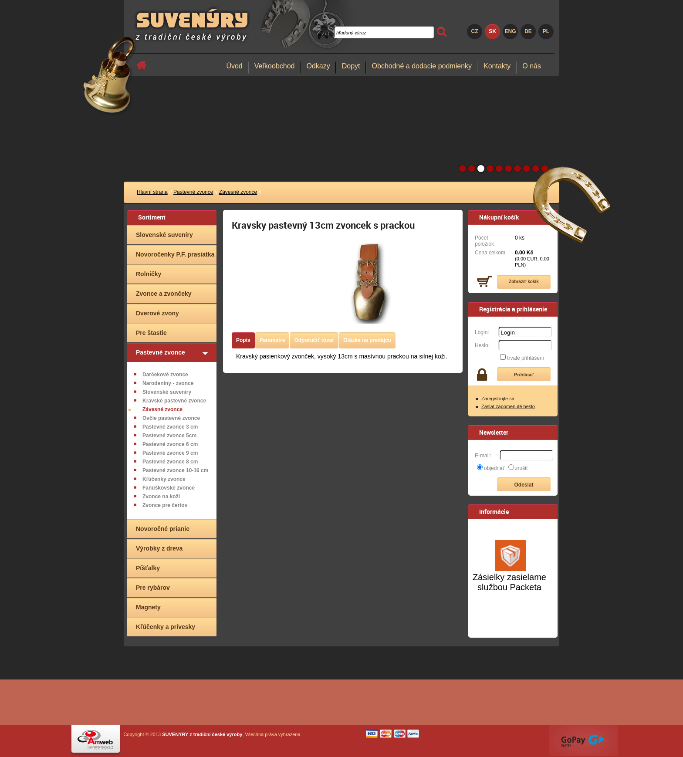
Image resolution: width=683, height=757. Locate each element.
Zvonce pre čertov (164, 505)
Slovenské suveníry (164, 234)
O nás (531, 66)
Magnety (148, 607)
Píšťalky (148, 567)
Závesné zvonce (238, 192)
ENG (510, 31)
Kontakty (497, 66)
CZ (474, 31)
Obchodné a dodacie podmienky (422, 66)
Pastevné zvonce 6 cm (170, 444)
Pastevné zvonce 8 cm (170, 461)
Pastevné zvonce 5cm (169, 435)
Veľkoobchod (274, 66)
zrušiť (521, 468)
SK (492, 31)
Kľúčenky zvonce (164, 479)
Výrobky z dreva (159, 548)
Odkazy (318, 66)
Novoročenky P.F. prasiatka (175, 254)
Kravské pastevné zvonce (174, 400)
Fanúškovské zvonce (168, 487)
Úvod (234, 66)
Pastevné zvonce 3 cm (170, 426)
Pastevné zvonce (193, 192)
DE (528, 31)
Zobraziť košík (524, 281)
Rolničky (148, 273)
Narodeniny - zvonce (167, 383)
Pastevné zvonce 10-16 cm (175, 470)
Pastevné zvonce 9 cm (170, 453)
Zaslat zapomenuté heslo (508, 406)
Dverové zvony (157, 313)
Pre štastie (151, 332)
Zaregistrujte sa (497, 398)
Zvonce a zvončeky (164, 293)
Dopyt (351, 66)
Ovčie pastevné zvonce (171, 418)
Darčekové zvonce (165, 374)
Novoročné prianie (162, 528)
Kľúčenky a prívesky (165, 626)
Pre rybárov (153, 587)
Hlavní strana (152, 192)
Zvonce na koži (161, 496)
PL (546, 31)
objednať (494, 468)
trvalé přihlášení (525, 358)
